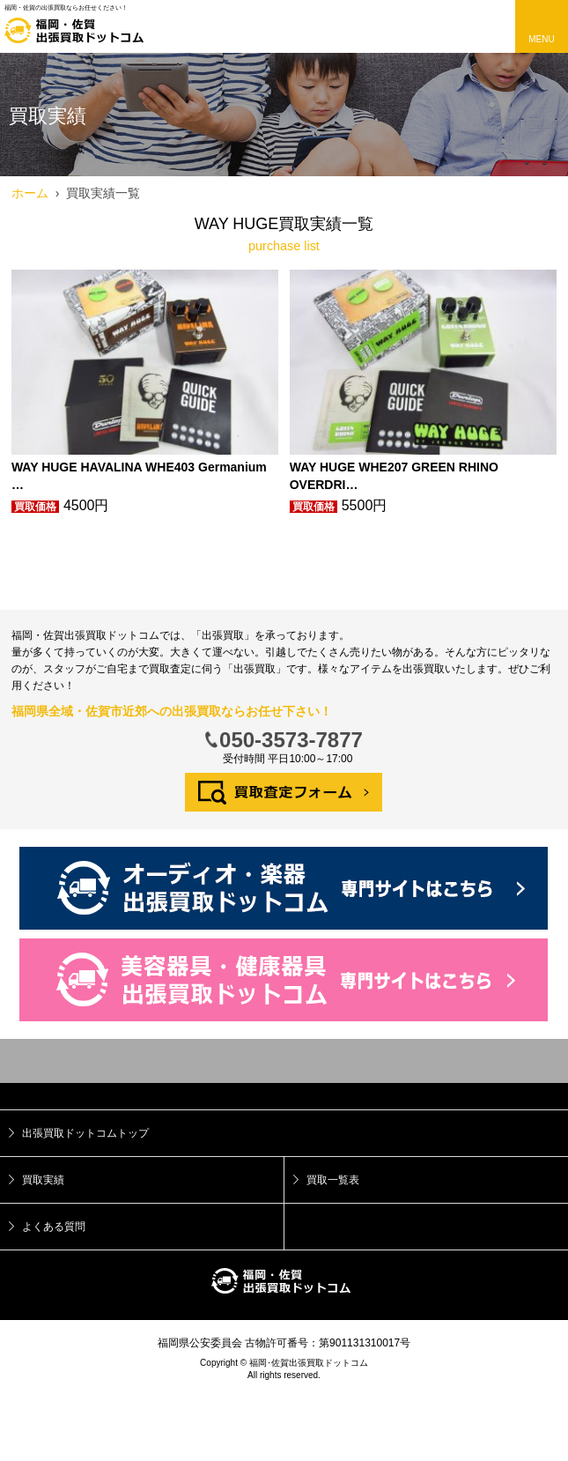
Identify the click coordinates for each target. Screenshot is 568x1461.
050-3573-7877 (291, 740)
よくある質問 (53, 1226)
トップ (284, 1061)
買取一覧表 (332, 1180)
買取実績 (43, 1180)
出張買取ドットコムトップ (85, 1133)
